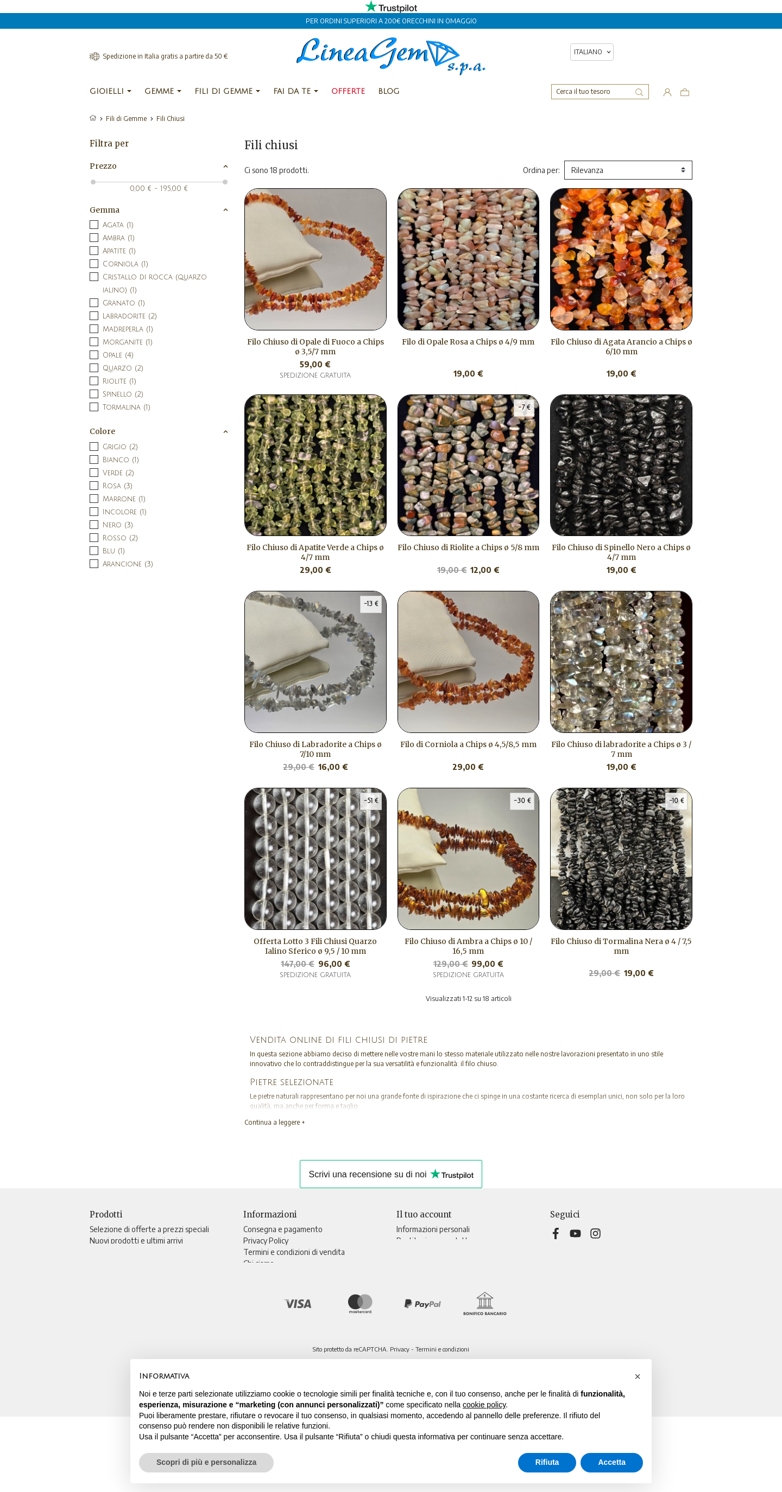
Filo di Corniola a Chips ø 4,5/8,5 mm (468, 744)
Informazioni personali (433, 1229)
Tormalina (126, 407)
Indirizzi (409, 1274)
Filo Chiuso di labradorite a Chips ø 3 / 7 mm (621, 749)
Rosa (118, 486)
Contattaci (261, 1297)
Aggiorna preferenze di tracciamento (305, 1331)
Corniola (125, 264)
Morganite (128, 342)
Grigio (120, 447)
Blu (114, 551)
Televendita (263, 1286)
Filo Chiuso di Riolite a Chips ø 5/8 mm (468, 547)
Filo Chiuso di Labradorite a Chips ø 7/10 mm (315, 749)
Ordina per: (541, 170)
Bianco (121, 460)
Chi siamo (258, 1263)
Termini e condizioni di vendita (294, 1252)
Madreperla (128, 329)
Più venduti (109, 1252)
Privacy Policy (265, 1240)
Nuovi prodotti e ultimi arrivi (136, 1240)
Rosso (120, 538)
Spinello (123, 394)
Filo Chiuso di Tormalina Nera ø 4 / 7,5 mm (621, 946)
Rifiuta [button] (547, 1462)
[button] (637, 1376)
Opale (118, 355)
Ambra (119, 238)
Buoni (405, 1286)
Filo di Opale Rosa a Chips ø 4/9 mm (468, 342)
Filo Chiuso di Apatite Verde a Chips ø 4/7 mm (315, 552)
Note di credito (421, 1263)
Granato (124, 303)
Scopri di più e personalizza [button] (206, 1462)
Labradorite (130, 316)
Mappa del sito (267, 1309)
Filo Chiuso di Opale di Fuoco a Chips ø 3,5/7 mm (315, 346)
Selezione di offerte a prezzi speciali (149, 1229)
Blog (250, 1320)
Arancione (128, 564)
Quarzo (123, 368)
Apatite (119, 251)
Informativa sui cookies (281, 1274)
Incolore (125, 512)
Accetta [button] (612, 1462)
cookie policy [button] (484, 1404)
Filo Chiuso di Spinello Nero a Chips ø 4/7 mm (621, 552)
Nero (118, 525)
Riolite (119, 381)
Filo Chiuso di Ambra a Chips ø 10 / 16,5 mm (468, 946)
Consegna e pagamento (283, 1229)
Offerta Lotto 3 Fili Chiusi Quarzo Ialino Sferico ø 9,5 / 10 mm (315, 946)
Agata (118, 225)
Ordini (406, 1252)
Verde (118, 473)
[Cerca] (600, 91)
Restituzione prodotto (434, 1240)
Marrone (124, 499)
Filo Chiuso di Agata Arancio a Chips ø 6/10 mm (621, 346)
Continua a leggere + (274, 1122)
